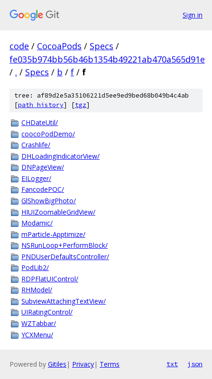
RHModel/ (36, 289)
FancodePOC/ (42, 189)
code (19, 46)
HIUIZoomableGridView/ (58, 212)
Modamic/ (37, 222)
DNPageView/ (42, 166)
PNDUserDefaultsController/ (65, 256)
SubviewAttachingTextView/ (63, 301)
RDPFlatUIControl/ (49, 278)
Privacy (83, 364)
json (195, 364)
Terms (110, 364)
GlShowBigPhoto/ (48, 200)
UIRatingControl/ (47, 311)
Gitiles (57, 364)
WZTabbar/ (38, 323)
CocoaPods (59, 46)
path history (41, 105)
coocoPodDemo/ (48, 133)
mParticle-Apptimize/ (53, 234)
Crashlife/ (35, 144)
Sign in (193, 14)
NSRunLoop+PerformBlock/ (64, 245)
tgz (80, 105)
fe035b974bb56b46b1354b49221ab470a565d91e (107, 59)
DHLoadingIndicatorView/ (60, 156)
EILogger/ (36, 178)
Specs (101, 46)
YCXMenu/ (37, 334)
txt (172, 364)
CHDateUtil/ (39, 122)
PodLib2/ (35, 267)
